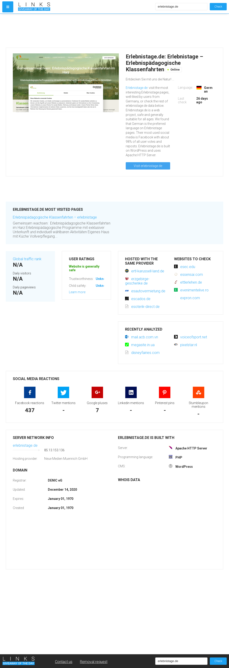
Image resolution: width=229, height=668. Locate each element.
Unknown (103, 279)
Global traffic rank (27, 259)
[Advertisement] (86, 30)
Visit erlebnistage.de (148, 166)
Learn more (77, 292)
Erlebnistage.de (136, 88)
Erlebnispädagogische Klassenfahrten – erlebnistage (55, 217)
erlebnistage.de (25, 445)
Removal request (93, 662)
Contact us (63, 662)
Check (218, 6)
